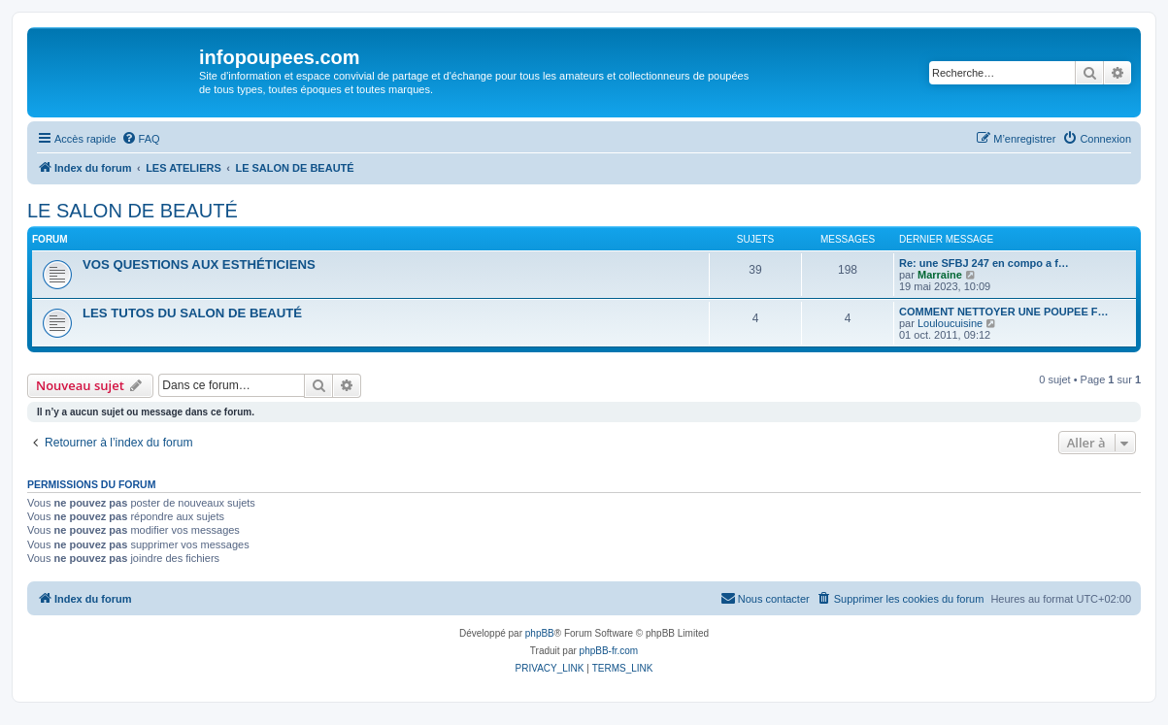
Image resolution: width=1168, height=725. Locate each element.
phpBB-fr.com (609, 650)
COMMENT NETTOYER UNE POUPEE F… (1004, 311)
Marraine (940, 274)
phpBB (539, 633)
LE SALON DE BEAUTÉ (132, 210)
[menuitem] (140, 138)
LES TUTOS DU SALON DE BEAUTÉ (192, 313)
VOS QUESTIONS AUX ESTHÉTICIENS (199, 264)
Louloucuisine (950, 323)
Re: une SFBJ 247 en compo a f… (984, 263)
